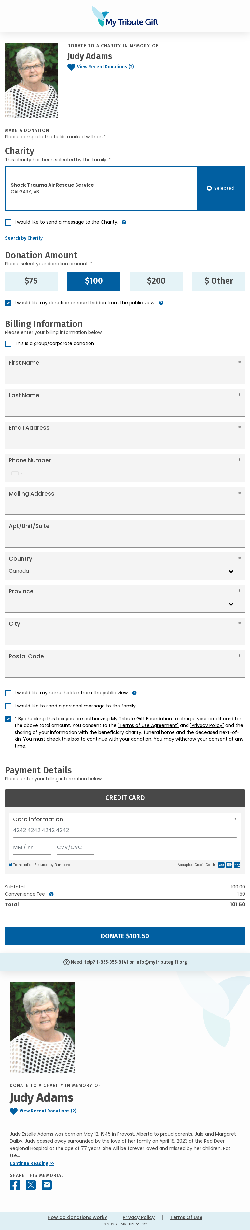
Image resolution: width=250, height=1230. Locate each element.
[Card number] (125, 832)
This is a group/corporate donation (54, 343)
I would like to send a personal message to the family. (76, 706)
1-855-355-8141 (112, 962)
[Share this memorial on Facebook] (14, 1185)
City (14, 624)
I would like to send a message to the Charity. (66, 222)
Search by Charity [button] (24, 238)
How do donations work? (77, 1217)
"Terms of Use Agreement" (148, 725)
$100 (94, 281)
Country (20, 559)
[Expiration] (32, 846)
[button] (124, 224)
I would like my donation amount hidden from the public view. (85, 303)
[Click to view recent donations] (114, 67)
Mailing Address (31, 493)
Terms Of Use (186, 1217)
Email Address (29, 428)
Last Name (24, 395)
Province (21, 591)
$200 (156, 281)
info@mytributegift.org (161, 962)
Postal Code (26, 656)
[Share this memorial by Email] (46, 1185)
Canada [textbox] (19, 571)
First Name (24, 363)
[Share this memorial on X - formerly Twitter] (30, 1185)
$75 (31, 281)
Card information (38, 819)
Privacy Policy (139, 1217)
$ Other (219, 281)
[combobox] (16, 473)
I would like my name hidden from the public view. (72, 693)
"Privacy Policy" (207, 725)
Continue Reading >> (32, 1163)
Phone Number (30, 460)
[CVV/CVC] (76, 846)
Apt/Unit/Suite (29, 526)
